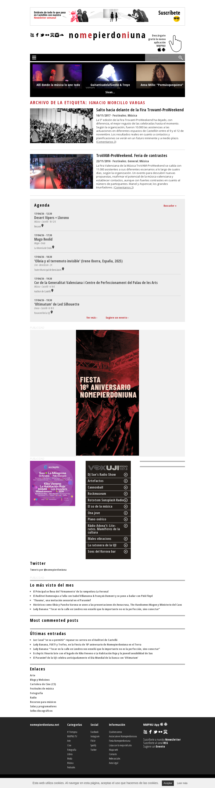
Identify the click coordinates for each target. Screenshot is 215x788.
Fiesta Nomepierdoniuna (119, 741)
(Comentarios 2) (124, 187)
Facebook (94, 732)
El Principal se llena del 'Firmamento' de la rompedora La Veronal (70, 591)
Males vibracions (99, 538)
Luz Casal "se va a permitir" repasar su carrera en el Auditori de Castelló (75, 640)
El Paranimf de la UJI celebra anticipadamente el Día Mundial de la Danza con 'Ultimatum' (85, 658)
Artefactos (96, 480)
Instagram (95, 736)
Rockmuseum (97, 493)
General (133, 161)
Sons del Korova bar (102, 551)
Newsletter (173, 739)
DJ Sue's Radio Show (102, 474)
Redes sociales (114, 758)
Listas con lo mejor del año (120, 745)
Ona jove (94, 513)
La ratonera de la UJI (102, 545)
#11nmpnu (72, 732)
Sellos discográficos (41, 711)
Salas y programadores (43, 706)
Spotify (93, 745)
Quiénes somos (115, 732)
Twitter (93, 750)
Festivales (119, 115)
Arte (32, 675)
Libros (69, 754)
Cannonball (95, 487)
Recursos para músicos (43, 702)
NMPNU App (155, 724)
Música (132, 115)
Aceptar (168, 783)
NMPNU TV (72, 736)
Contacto (113, 754)
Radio (33, 697)
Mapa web (113, 750)
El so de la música (100, 506)
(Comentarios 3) (106, 142)
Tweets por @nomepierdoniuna (48, 570)
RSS (165, 743)
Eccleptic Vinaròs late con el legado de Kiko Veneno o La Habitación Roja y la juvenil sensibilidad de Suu (93, 653)
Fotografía (36, 693)
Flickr (93, 741)
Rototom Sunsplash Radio (106, 500)
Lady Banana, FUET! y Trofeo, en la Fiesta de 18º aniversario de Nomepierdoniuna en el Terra (87, 644)
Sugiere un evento (116, 317)
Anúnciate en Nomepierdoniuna (123, 736)
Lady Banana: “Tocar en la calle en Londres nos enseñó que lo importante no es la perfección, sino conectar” (96, 609)
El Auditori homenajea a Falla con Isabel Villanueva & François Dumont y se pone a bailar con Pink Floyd (93, 596)
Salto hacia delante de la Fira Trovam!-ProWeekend (140, 110)
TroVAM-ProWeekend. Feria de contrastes (131, 155)
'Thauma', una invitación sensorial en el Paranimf (62, 600)
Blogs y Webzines (40, 680)
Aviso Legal (113, 763)
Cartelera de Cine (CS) (43, 684)
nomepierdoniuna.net (44, 724)
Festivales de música (42, 688)
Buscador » (170, 205)
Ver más (91, 317)
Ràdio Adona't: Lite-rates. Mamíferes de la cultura (104, 529)
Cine (69, 745)
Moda (69, 758)
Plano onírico (97, 519)
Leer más (182, 783)
